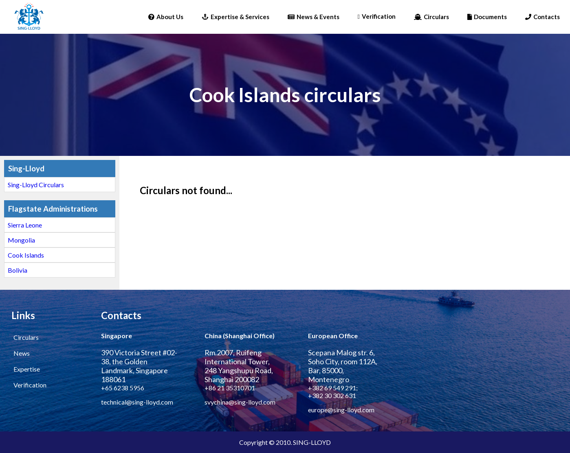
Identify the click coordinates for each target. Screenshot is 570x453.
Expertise (26, 369)
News (21, 353)
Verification (377, 16)
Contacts (542, 16)
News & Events (313, 16)
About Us (165, 16)
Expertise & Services (235, 16)
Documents (487, 16)
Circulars (431, 16)
